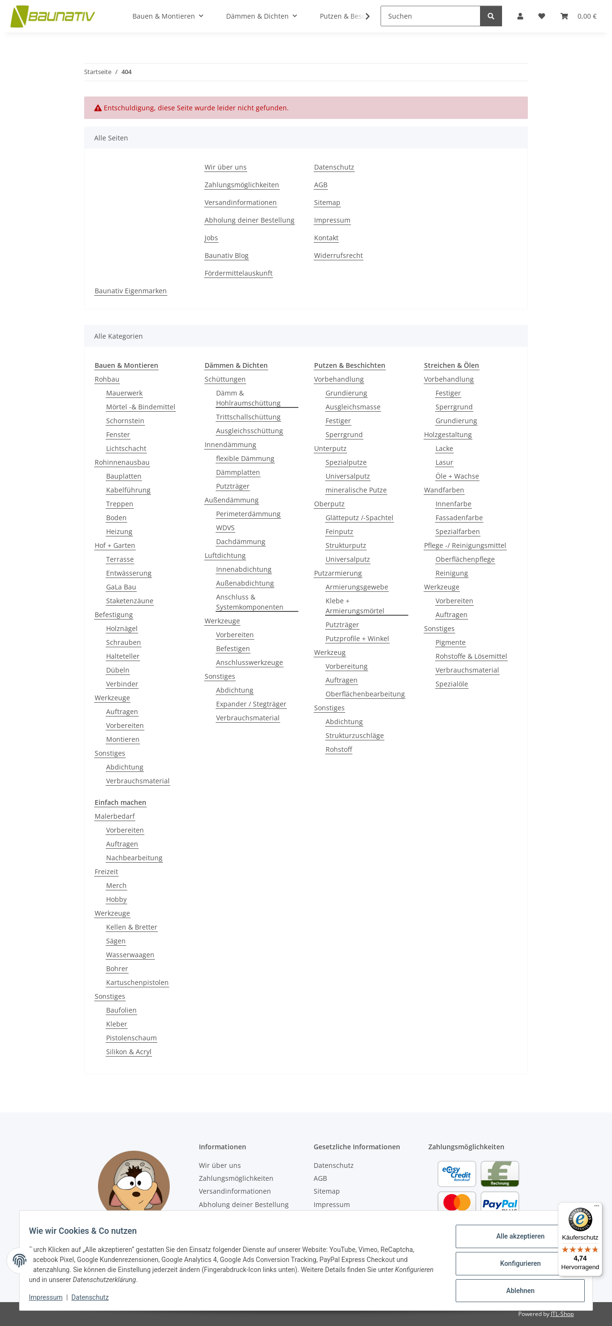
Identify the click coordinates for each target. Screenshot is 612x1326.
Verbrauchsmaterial (138, 780)
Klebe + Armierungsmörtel (355, 605)
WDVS (225, 527)
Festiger (338, 420)
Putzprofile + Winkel (357, 638)
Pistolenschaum (131, 1037)
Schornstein (125, 420)
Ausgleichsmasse (353, 406)
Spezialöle (452, 683)
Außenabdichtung (245, 583)
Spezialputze (346, 462)
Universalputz (348, 476)
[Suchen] (431, 16)
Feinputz (339, 531)
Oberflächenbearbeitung (365, 693)
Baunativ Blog (227, 255)
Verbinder (122, 683)
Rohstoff (339, 749)
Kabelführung (128, 489)
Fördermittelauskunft (239, 273)
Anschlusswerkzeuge (249, 662)
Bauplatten (124, 476)
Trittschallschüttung (248, 416)
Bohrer (117, 968)
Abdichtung (124, 766)
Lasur (444, 462)
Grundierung (346, 392)
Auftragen (122, 711)
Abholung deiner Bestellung (250, 220)
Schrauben (123, 642)
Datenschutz (96, 1297)
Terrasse (120, 559)
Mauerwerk (124, 392)
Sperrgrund (344, 434)
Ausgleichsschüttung (249, 430)
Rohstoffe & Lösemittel (471, 656)
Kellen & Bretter (131, 926)
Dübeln (118, 669)
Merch (116, 885)
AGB (321, 184)
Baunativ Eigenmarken (131, 290)
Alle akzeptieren (514, 1238)
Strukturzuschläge (355, 735)
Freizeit (106, 871)
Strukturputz (346, 545)
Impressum (51, 1297)
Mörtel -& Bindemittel (140, 406)
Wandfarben (444, 489)
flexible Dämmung (245, 458)
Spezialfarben (458, 531)
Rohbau (107, 379)
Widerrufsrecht (338, 255)
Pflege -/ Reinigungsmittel (465, 545)
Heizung (119, 531)
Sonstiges (110, 753)
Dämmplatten (238, 472)
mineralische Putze (356, 489)
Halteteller (123, 656)
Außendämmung (232, 499)
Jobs (211, 237)
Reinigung (452, 572)
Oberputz (329, 503)
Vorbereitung (347, 666)
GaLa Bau (121, 586)
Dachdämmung (240, 541)
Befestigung (114, 614)
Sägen (116, 940)
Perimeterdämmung (248, 513)
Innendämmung (230, 444)
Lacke (444, 448)
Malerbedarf (115, 816)
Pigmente (451, 642)
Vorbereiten (125, 725)
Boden (116, 517)
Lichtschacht (126, 448)
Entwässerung (129, 572)
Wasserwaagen (130, 954)
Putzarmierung (338, 572)
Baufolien (121, 1010)
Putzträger (233, 486)
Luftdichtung (225, 555)
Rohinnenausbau (122, 462)
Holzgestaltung (448, 434)
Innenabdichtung (244, 569)
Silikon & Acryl (129, 1051)
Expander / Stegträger (251, 703)
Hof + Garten (115, 545)
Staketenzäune (129, 600)
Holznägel (122, 628)
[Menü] (596, 1208)
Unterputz (330, 448)
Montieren (123, 739)
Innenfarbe (453, 503)
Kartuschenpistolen (137, 982)
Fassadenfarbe (459, 517)
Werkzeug (330, 652)
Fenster (118, 434)
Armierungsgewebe (357, 586)
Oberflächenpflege (465, 559)
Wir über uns (226, 166)
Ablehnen (514, 1288)
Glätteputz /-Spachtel (359, 517)
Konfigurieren (514, 1263)
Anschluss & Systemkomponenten (250, 601)
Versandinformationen (241, 202)
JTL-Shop (562, 1314)
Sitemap (327, 202)
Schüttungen (225, 379)
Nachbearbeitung (134, 857)
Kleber (116, 1023)
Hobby (116, 899)
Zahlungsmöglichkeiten (242, 184)
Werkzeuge (112, 697)
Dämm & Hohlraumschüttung (248, 397)
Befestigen (233, 648)
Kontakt (326, 237)
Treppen (119, 503)
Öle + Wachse (457, 476)
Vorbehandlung (339, 379)
